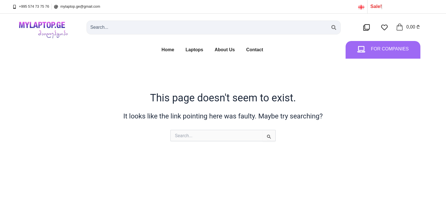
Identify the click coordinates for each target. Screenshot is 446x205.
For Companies (390, 48)
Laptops (194, 49)
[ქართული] (361, 7)
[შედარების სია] (368, 27)
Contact (254, 49)
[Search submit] (333, 27)
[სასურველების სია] (386, 27)
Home (168, 49)
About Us (225, 49)
